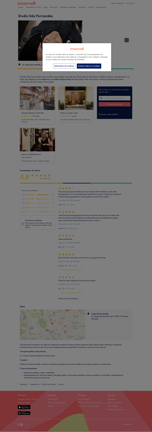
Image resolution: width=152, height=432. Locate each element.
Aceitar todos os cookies (89, 66)
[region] (77, 57)
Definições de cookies (64, 66)
